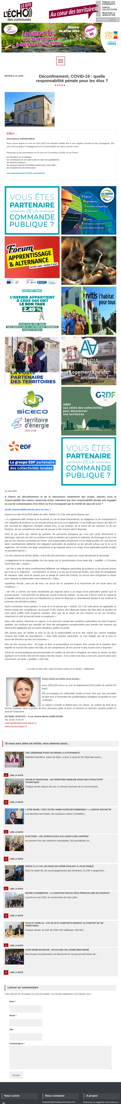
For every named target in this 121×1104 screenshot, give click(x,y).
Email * (12, 989)
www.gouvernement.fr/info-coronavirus (26, 147)
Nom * (12, 975)
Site (11, 1003)
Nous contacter (55, 1069)
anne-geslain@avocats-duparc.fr (21, 696)
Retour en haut (106, 1088)
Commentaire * (17, 1017)
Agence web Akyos (22, 1097)
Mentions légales (91, 1083)
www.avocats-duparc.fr (16, 700)
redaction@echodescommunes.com (58, 1075)
